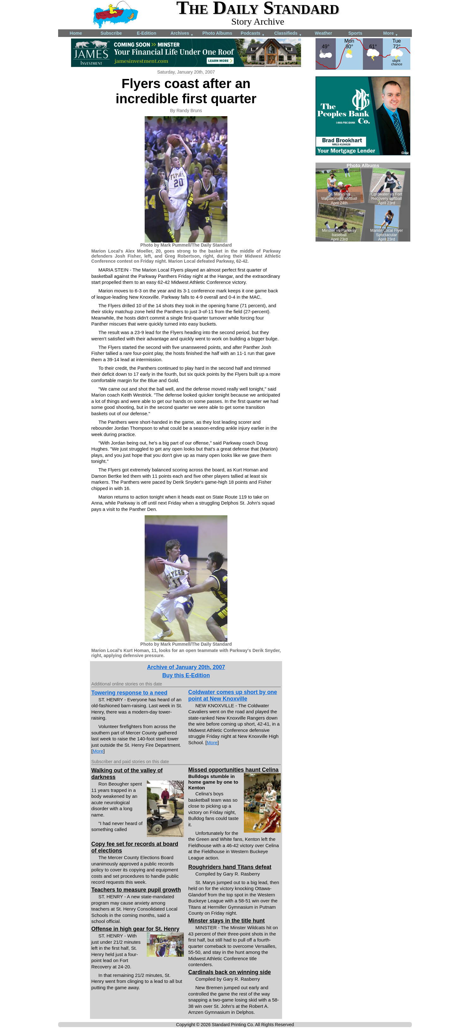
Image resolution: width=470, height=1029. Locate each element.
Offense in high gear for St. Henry (135, 929)
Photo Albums (217, 33)
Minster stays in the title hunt (226, 921)
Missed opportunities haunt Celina (233, 770)
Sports (355, 33)
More (390, 34)
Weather (323, 33)
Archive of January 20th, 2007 (186, 667)
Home (76, 33)
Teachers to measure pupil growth (136, 890)
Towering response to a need (129, 693)
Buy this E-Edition (186, 675)
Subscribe (111, 33)
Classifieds (288, 34)
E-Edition (146, 33)
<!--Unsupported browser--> (363, 202)
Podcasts (253, 34)
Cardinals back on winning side (229, 972)
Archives (182, 34)
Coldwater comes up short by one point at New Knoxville (232, 695)
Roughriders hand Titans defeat (229, 867)
